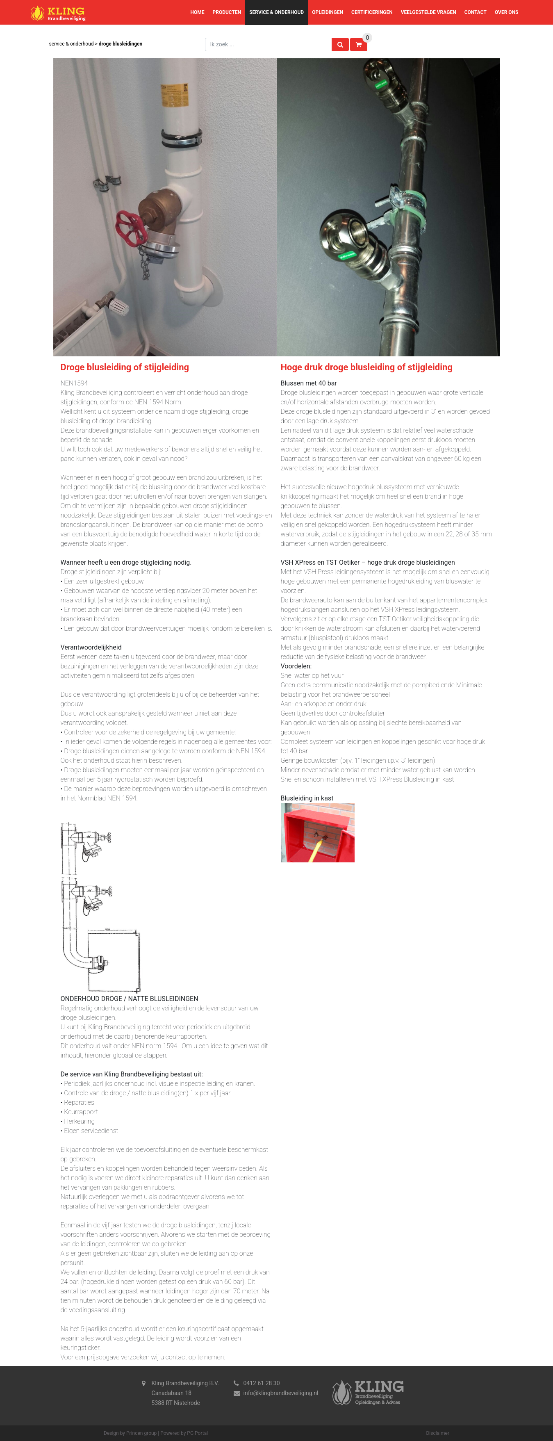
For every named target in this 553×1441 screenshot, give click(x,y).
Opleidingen (327, 12)
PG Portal (197, 1433)
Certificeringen (372, 12)
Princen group (141, 1433)
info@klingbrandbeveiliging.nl (281, 1393)
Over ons (507, 12)
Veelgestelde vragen (428, 12)
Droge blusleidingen (120, 44)
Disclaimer (437, 1433)
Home (197, 12)
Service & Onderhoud (276, 12)
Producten (226, 12)
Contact (475, 12)
